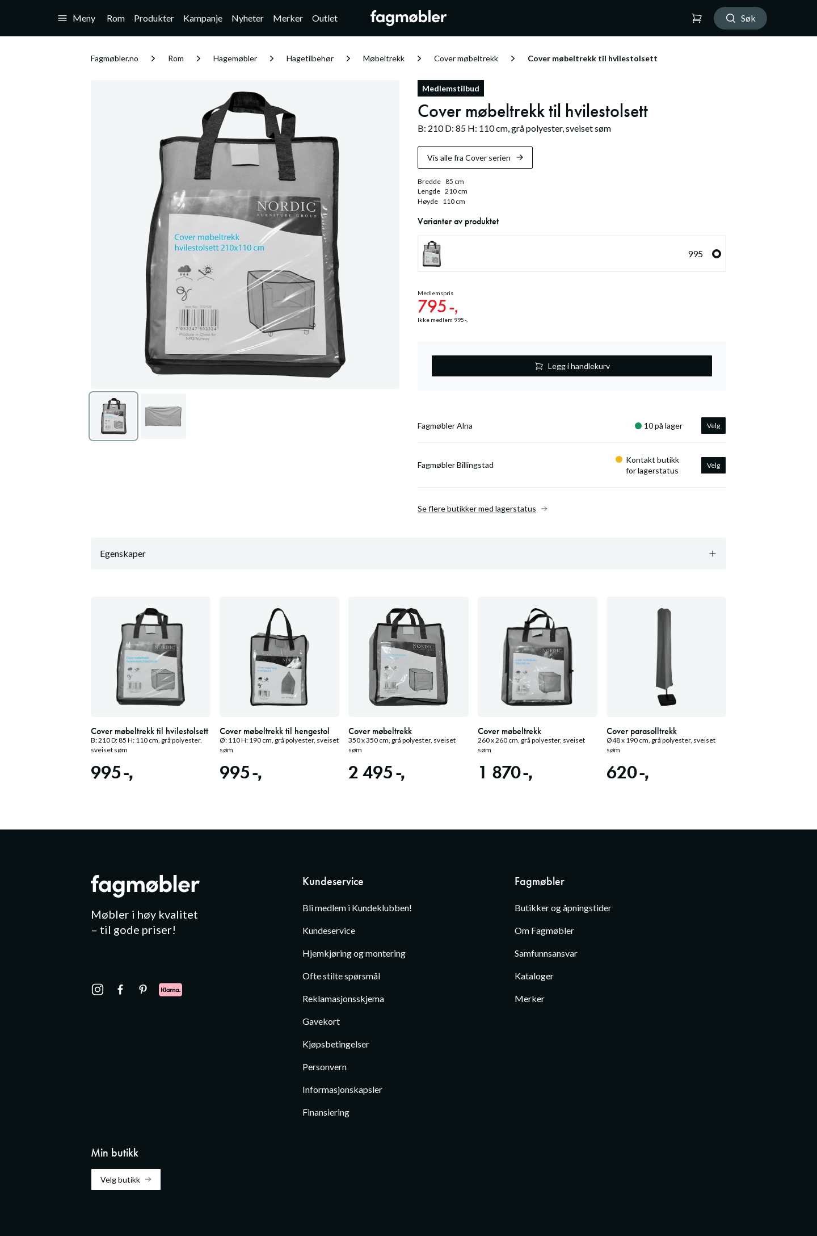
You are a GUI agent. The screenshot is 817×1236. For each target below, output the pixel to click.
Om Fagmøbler (544, 930)
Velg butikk (125, 1179)
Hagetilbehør (310, 58)
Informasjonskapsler (342, 1089)
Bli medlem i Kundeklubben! (357, 907)
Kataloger (534, 975)
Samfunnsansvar (546, 953)
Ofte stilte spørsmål (341, 975)
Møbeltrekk (384, 58)
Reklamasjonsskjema (343, 998)
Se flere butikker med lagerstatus (483, 508)
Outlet (325, 17)
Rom (116, 17)
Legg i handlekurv (572, 366)
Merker (288, 17)
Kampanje (202, 17)
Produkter (154, 17)
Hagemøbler (235, 58)
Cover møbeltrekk (466, 58)
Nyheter (247, 17)
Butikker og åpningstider (563, 907)
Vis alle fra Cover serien (475, 157)
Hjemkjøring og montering (354, 953)
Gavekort (321, 1021)
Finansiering (325, 1112)
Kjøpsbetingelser (335, 1043)
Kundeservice (328, 930)
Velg (713, 425)
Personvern (324, 1066)
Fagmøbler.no (114, 58)
